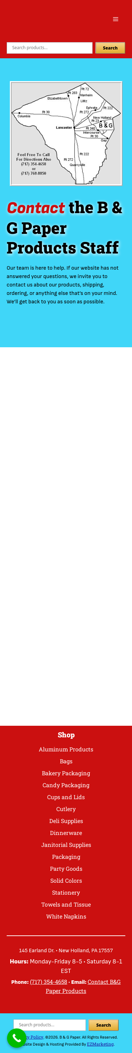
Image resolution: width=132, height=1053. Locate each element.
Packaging (66, 856)
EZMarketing (100, 1044)
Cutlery (66, 808)
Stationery (66, 892)
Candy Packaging (66, 785)
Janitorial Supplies (66, 844)
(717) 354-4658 (48, 981)
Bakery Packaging (66, 773)
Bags (66, 761)
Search (110, 48)
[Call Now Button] (16, 1038)
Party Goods (66, 868)
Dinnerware (66, 832)
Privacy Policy (28, 1037)
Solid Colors (66, 880)
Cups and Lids (66, 797)
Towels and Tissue (66, 904)
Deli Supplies (66, 820)
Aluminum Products (66, 749)
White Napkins (66, 916)
